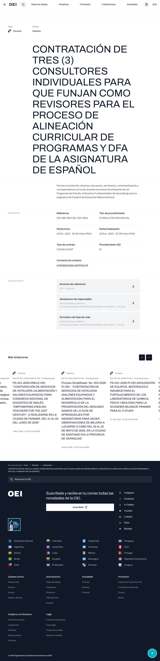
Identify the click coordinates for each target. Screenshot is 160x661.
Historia (11, 587)
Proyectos (50, 592)
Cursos (121, 592)
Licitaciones (47, 465)
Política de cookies (54, 630)
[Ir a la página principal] (12, 4)
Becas (121, 598)
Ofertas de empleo (16, 620)
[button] (142, 357)
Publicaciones (109, 4)
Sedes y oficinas (15, 598)
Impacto (49, 603)
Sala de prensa (14, 635)
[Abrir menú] (4, 4)
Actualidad (132, 4)
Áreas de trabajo (39, 4)
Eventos (86, 582)
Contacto (12, 640)
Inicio (26, 465)
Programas (51, 587)
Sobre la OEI (13, 582)
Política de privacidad (55, 620)
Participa (12, 630)
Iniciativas (64, 4)
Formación (85, 4)
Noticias (86, 587)
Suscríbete (80, 507)
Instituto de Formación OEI (130, 582)
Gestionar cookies (54, 635)
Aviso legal (51, 625)
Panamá (35, 465)
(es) (154, 4)
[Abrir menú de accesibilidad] (152, 653)
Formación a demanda (128, 587)
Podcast (86, 592)
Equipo (11, 592)
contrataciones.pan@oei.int (72, 265)
